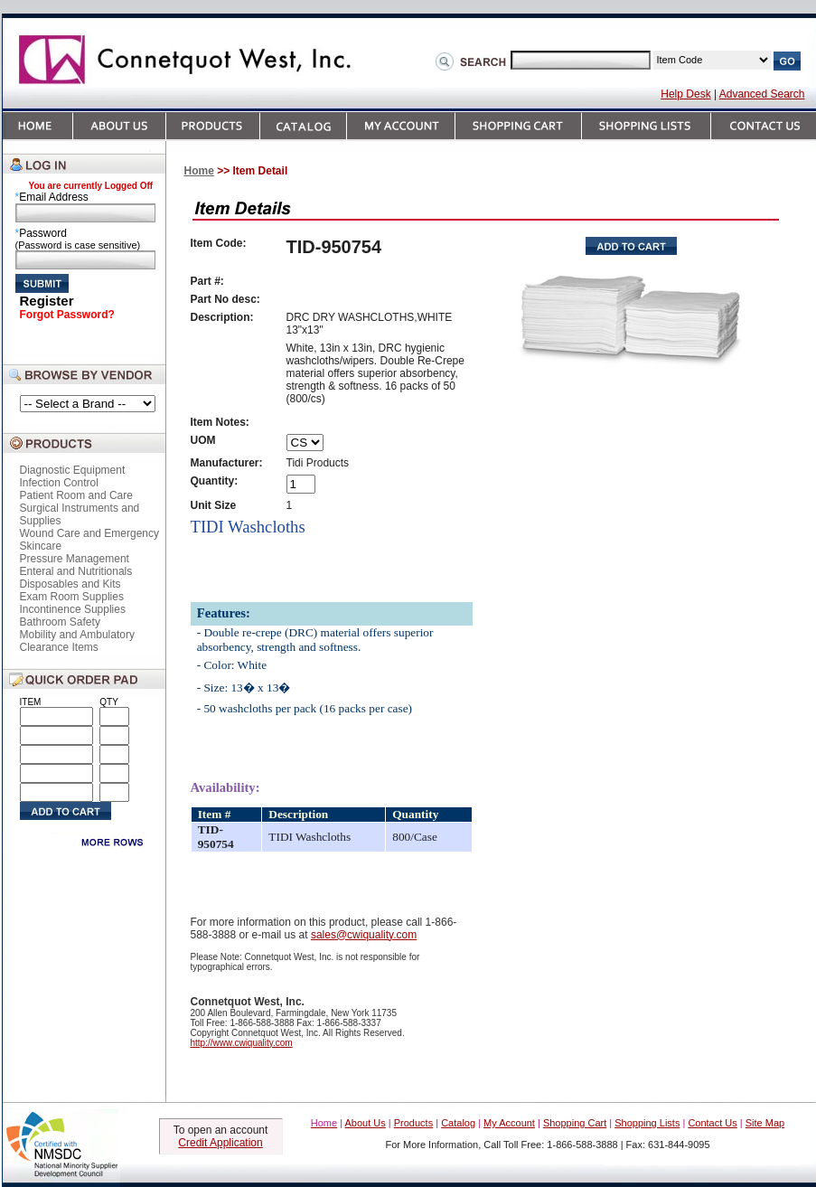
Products (413, 1122)
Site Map (765, 1122)
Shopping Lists (647, 1122)
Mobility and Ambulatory (77, 634)
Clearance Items (59, 647)
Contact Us (712, 1122)
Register (47, 300)
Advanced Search (762, 94)
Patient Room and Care (76, 495)
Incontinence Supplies (73, 609)
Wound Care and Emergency (90, 533)
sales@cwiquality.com (364, 934)
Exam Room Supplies (72, 596)
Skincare (41, 546)
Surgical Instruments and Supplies (80, 514)
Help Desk (685, 94)
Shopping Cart (574, 1122)
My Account (509, 1122)
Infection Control (59, 482)
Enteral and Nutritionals (76, 571)
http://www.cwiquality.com (242, 1043)
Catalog (458, 1122)
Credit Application (220, 1142)
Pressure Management (74, 558)
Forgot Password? (67, 314)
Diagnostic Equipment (73, 470)
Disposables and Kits (70, 584)
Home (199, 171)
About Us (365, 1122)
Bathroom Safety (60, 622)
